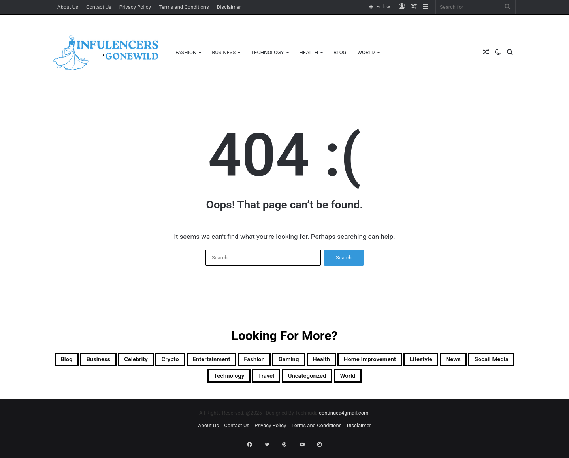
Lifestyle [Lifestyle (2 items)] (137, 380)
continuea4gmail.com (344, 418)
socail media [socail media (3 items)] (226, 380)
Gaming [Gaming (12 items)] (360, 361)
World (366, 52)
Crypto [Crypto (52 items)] (209, 361)
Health (309, 52)
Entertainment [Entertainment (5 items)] (262, 361)
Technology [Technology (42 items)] (285, 380)
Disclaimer (229, 7)
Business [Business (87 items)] (118, 361)
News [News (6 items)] (178, 380)
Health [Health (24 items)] (401, 361)
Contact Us (98, 7)
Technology (267, 52)
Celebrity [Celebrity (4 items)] (165, 361)
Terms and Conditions (184, 7)
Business (224, 52)
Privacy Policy (135, 7)
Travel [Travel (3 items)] (332, 380)
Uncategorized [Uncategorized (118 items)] (385, 380)
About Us (67, 7)
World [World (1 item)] (436, 380)
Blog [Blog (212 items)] (78, 361)
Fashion (185, 52)
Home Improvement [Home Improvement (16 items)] (464, 361)
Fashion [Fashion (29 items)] (317, 361)
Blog (340, 52)
